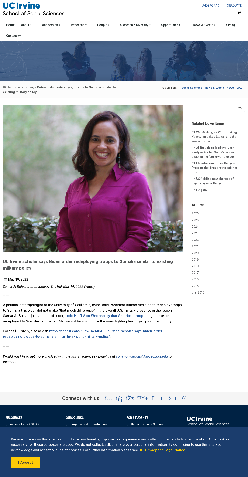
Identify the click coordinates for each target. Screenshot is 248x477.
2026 (195, 213)
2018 (195, 266)
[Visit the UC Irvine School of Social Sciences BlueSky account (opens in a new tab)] (142, 398)
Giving (230, 25)
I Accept (25, 462)
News (230, 87)
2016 (195, 279)
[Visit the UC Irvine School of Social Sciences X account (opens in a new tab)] (154, 398)
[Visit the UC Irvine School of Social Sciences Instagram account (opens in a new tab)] (109, 398)
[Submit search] (240, 12)
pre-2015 (198, 292)
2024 (195, 226)
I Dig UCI (202, 190)
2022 (239, 87)
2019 (195, 259)
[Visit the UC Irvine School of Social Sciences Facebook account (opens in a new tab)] (130, 398)
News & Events (205, 25)
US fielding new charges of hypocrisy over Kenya (213, 181)
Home (10, 25)
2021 (195, 246)
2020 (195, 253)
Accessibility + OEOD (22, 424)
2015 (195, 286)
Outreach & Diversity (136, 25)
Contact (13, 35)
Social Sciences (192, 87)
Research (80, 25)
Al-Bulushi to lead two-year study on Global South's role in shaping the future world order (213, 152)
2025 (195, 220)
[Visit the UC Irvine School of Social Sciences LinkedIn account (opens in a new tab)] (119, 398)
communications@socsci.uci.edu (142, 356)
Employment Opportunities (86, 424)
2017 (195, 272)
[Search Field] (218, 12)
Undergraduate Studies (144, 424)
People (104, 25)
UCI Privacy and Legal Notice (162, 450)
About (27, 25)
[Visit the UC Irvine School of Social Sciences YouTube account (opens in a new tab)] (166, 398)
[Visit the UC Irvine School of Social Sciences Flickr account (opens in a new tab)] (181, 398)
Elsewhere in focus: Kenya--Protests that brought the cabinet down (214, 167)
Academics (52, 25)
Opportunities (173, 25)
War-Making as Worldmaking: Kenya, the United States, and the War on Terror (215, 136)
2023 (195, 233)
